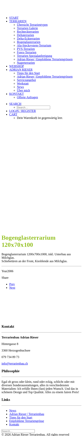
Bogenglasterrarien (28, 42)
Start (13, 17)
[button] (15, 103)
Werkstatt (23, 83)
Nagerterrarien (26, 62)
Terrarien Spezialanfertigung (34, 55)
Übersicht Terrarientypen (32, 24)
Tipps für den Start (28, 73)
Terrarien (18, 21)
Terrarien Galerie (27, 28)
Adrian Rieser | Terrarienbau (26, 414)
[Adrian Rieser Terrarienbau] (41, 7)
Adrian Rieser (20, 69)
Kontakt (16, 93)
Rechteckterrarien (28, 31)
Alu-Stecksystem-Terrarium (34, 45)
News (20, 87)
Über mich (23, 90)
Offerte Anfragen (27, 97)
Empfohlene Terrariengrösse (26, 421)
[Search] (18, 431)
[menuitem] (45, 18)
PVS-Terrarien (26, 49)
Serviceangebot (26, 80)
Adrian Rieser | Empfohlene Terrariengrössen (45, 59)
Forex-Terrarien (26, 52)
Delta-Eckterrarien (28, 38)
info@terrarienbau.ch (15, 363)
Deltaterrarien (25, 35)
